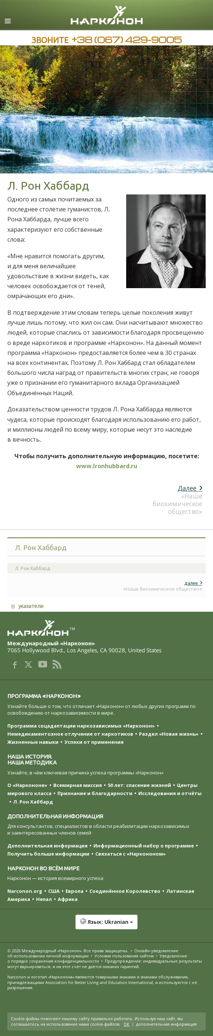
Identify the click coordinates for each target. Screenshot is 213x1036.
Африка (68, 899)
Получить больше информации (48, 853)
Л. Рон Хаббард (33, 801)
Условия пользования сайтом (124, 956)
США (54, 891)
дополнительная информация (166, 1024)
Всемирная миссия (77, 785)
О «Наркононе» (27, 785)
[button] (106, 926)
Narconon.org (24, 891)
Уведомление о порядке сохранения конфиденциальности (97, 958)
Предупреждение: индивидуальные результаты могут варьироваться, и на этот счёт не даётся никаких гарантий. (104, 963)
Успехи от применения (94, 742)
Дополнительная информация (47, 845)
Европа (74, 891)
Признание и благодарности (94, 793)
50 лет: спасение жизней (139, 785)
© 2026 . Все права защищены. (67, 950)
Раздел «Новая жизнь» (169, 734)
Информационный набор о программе (143, 845)
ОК (126, 1024)
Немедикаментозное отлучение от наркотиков (70, 734)
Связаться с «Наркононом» (130, 853)
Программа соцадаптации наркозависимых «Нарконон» (81, 725)
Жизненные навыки (32, 742)
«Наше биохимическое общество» (177, 500)
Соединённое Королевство (124, 891)
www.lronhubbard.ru (106, 466)
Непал (44, 899)
